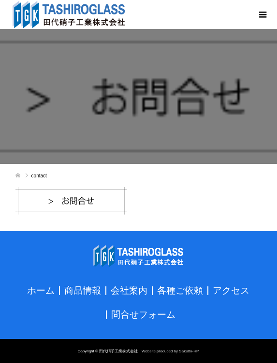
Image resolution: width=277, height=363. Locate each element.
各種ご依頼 (180, 289)
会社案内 (129, 289)
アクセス (231, 289)
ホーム (41, 289)
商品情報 (82, 289)
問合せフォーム (143, 314)
